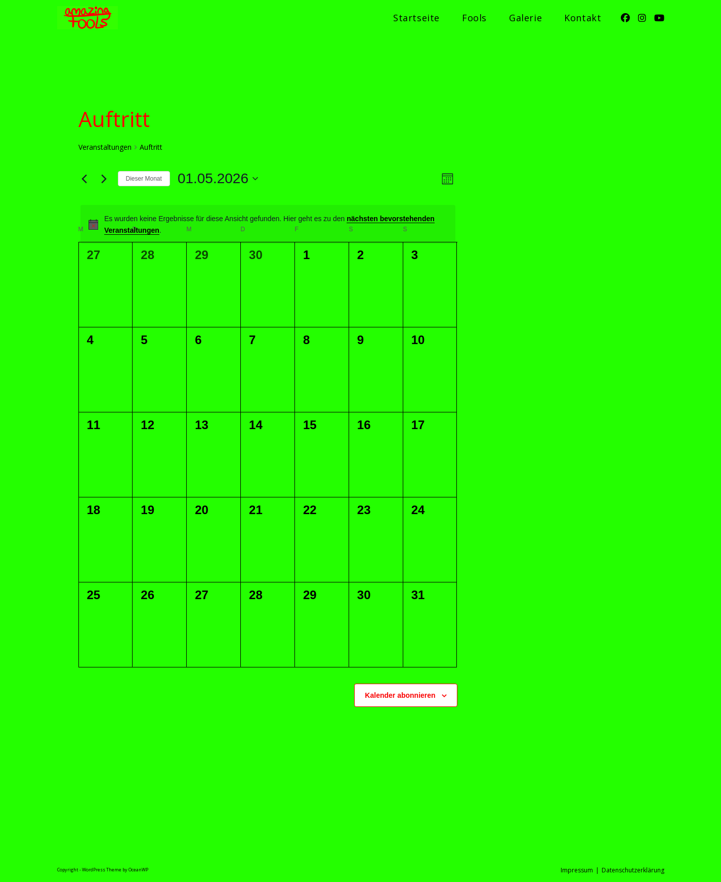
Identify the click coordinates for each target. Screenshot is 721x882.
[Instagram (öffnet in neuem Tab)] (642, 18)
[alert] (267, 224)
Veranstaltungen (105, 147)
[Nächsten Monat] (104, 179)
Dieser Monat (144, 178)
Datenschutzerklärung (633, 870)
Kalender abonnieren (400, 695)
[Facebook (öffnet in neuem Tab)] (625, 18)
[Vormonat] (84, 179)
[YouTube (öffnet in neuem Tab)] (659, 18)
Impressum (577, 870)
